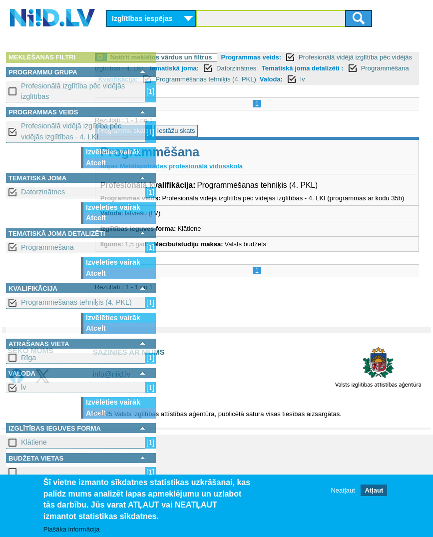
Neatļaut (343, 490)
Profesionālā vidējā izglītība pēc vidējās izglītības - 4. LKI (71, 131)
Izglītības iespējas (142, 18)
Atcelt (96, 163)
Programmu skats (192, 142)
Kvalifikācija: (187, 90)
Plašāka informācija (71, 529)
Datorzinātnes (43, 192)
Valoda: (340, 90)
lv (23, 387)
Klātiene (34, 442)
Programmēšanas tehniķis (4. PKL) (76, 302)
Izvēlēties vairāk (113, 152)
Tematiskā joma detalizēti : (208, 79)
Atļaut (374, 490)
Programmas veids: (320, 57)
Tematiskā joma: (320, 68)
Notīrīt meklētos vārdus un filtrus (230, 57)
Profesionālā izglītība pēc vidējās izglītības (73, 91)
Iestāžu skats (245, 142)
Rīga (28, 358)
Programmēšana (47, 247)
